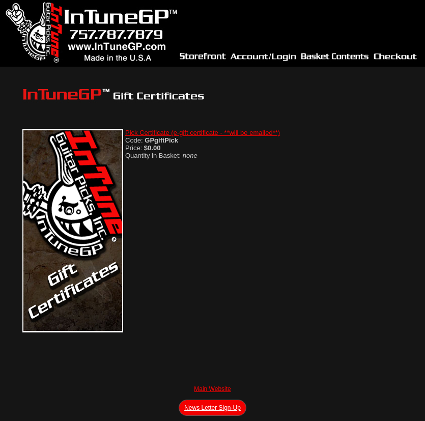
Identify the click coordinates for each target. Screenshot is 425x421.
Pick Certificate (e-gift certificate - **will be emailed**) (202, 132)
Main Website (212, 388)
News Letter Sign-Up (212, 407)
